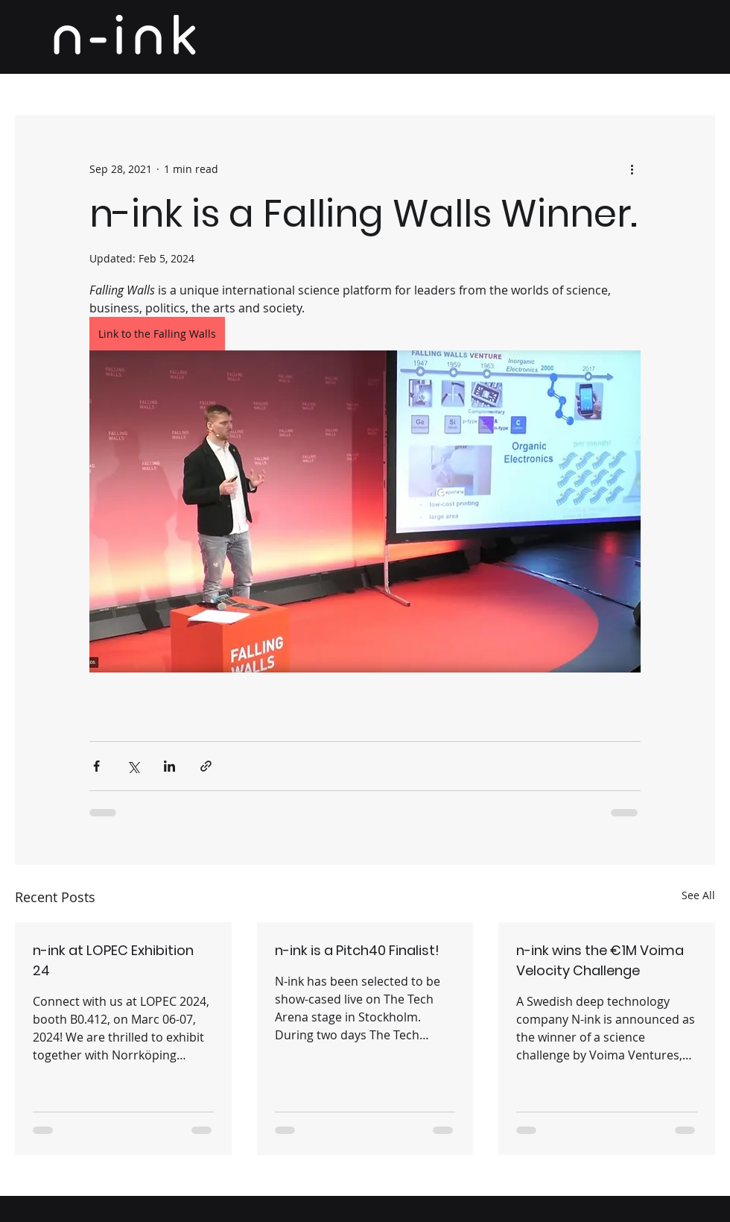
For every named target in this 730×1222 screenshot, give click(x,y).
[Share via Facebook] (96, 766)
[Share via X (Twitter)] (133, 766)
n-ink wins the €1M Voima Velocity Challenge (600, 960)
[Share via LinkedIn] (169, 766)
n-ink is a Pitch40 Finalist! (357, 950)
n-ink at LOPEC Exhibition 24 (113, 960)
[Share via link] (206, 766)
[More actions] (632, 168)
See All (698, 895)
